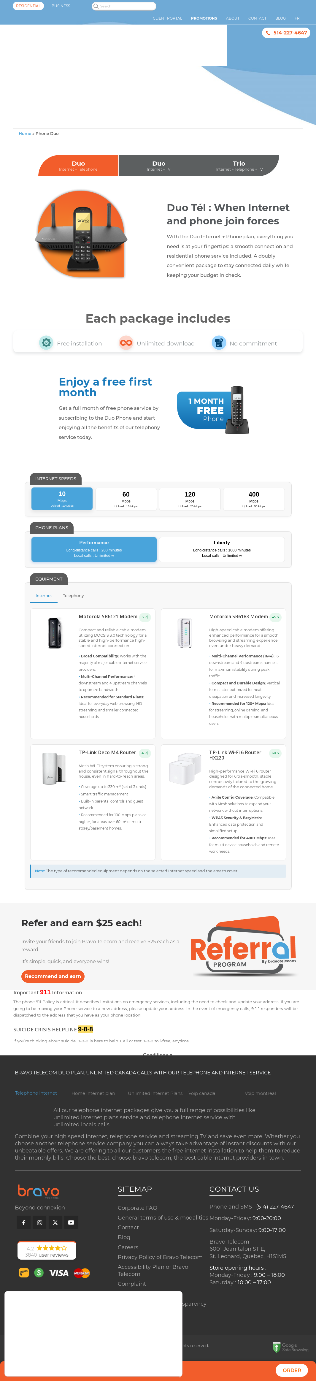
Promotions (204, 18)
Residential (28, 6)
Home (25, 146)
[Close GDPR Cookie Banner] (177, 1347)
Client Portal (167, 18)
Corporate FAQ (137, 1220)
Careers (128, 1259)
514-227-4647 (290, 33)
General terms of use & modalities (163, 1230)
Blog (124, 1250)
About (232, 18)
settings (55, 1367)
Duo (78, 178)
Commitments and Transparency (162, 1316)
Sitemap (129, 1306)
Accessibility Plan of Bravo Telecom (153, 1283)
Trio (239, 178)
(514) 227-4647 (275, 1219)
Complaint (132, 1296)
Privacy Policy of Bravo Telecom (160, 1269)
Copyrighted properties (149, 1326)
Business (61, 6)
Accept (158, 1359)
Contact (128, 1239)
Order (292, 1370)
